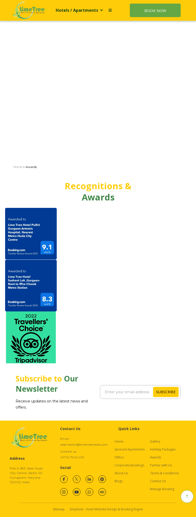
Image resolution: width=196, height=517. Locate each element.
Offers (119, 457)
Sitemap (59, 509)
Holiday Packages (163, 449)
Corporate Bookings (129, 465)
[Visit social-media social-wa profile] (89, 492)
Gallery (155, 441)
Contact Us (158, 481)
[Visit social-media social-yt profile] (76, 492)
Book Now (155, 10)
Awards (155, 457)
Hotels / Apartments (79, 10)
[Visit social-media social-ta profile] (102, 492)
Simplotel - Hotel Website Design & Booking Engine (106, 509)
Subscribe (166, 391)
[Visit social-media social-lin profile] (89, 479)
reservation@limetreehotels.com (84, 444)
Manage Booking (162, 489)
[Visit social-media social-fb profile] (64, 479)
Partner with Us (161, 465)
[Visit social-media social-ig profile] (64, 492)
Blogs (118, 481)
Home (17, 167)
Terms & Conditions (164, 473)
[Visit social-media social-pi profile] (102, 479)
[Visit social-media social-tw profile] (76, 479)
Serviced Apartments (129, 449)
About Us (121, 473)
